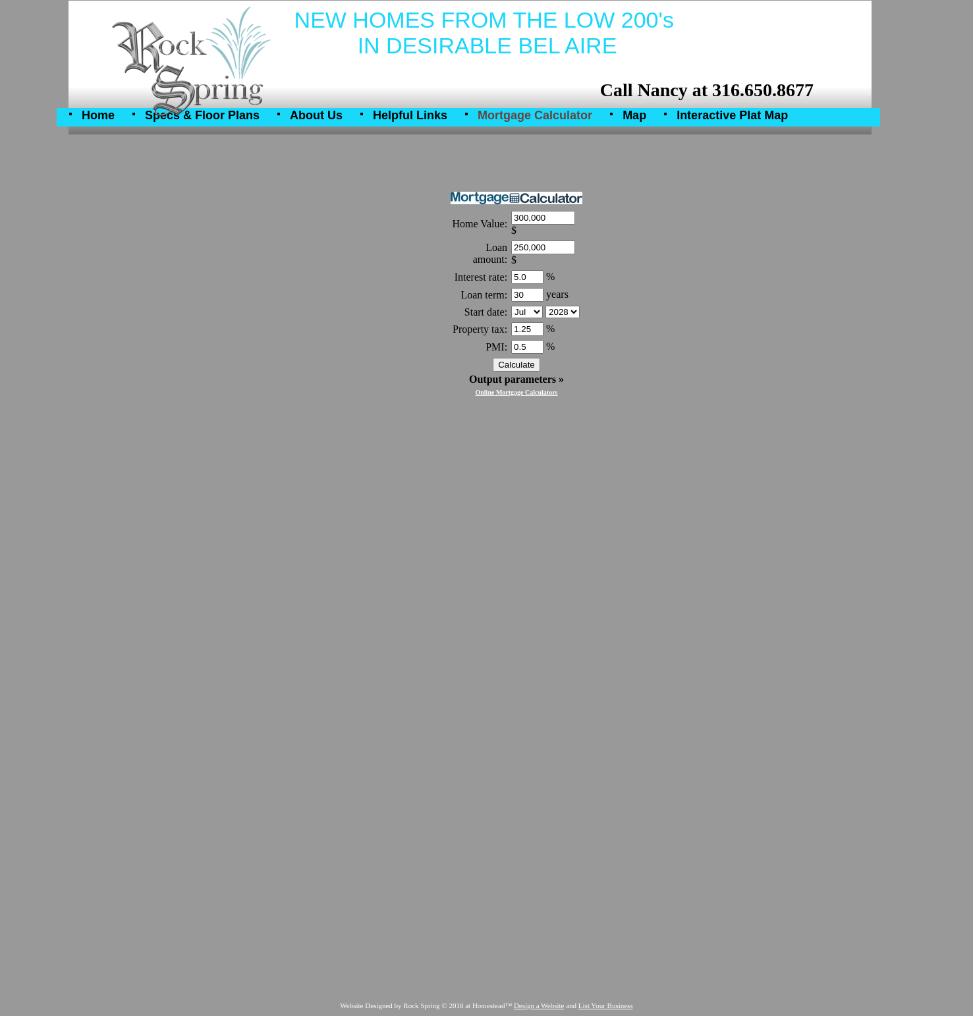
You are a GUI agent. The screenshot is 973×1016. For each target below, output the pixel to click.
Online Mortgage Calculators (517, 392)
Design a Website (539, 1005)
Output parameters (516, 379)
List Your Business (605, 1005)
